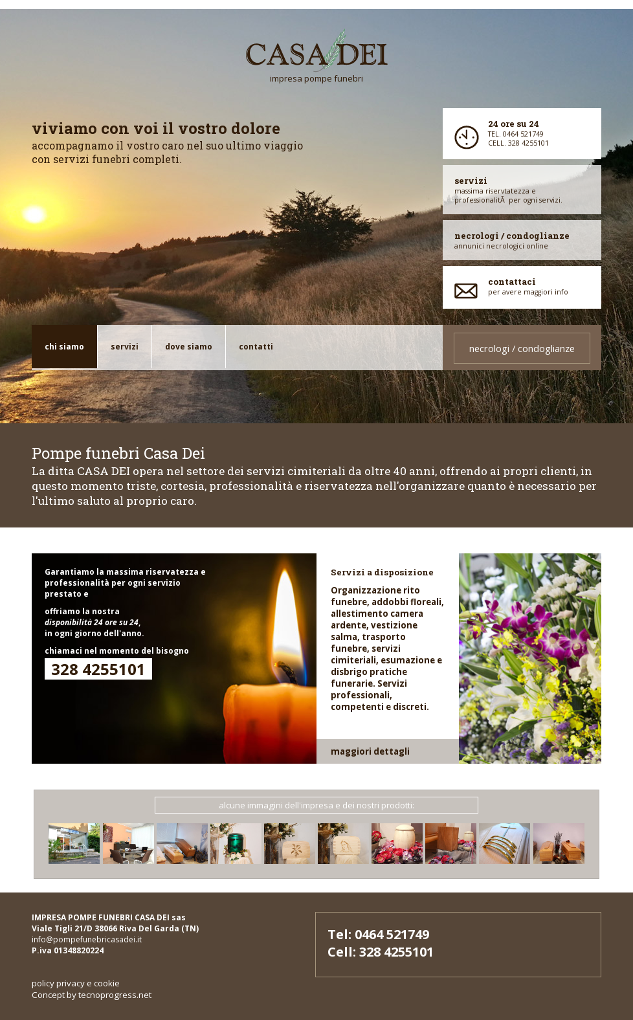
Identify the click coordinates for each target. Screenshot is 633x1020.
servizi (125, 346)
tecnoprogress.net (114, 995)
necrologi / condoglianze (522, 348)
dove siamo (188, 346)
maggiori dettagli (370, 751)
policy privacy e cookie (76, 983)
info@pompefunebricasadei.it (87, 939)
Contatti (256, 346)
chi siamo (64, 346)
